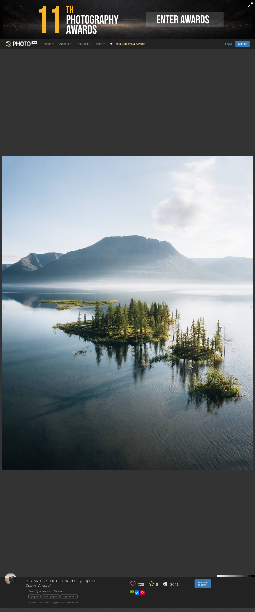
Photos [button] (48, 44)
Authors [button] (65, 44)
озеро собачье (69, 596)
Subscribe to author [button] (203, 583)
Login (228, 44)
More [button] (100, 44)
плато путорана (50, 596)
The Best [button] (83, 44)
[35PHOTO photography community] (21, 44)
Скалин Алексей (39, 585)
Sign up (242, 44)
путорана (34, 596)
